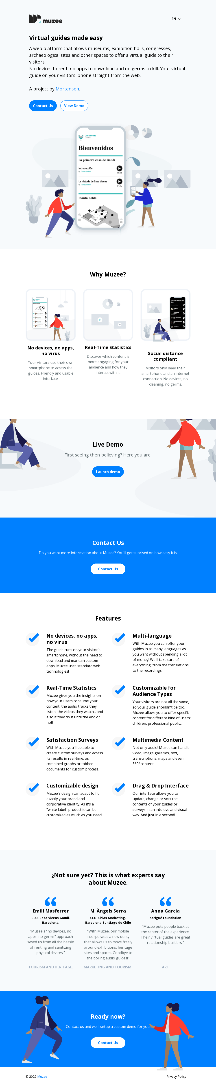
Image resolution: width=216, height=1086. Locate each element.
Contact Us (43, 105)
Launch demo (108, 471)
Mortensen (67, 89)
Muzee (42, 1076)
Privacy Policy (176, 1076)
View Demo (74, 105)
